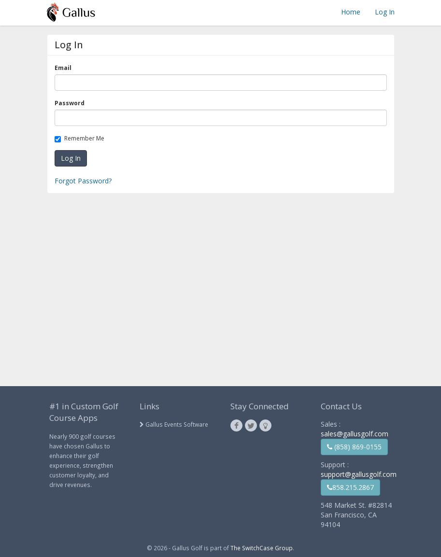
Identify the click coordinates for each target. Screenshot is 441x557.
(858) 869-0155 (354, 446)
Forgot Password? (83, 180)
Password (71, 103)
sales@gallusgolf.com (354, 433)
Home (350, 11)
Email (65, 68)
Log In (385, 11)
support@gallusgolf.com (359, 474)
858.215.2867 (350, 487)
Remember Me (81, 138)
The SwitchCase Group (261, 548)
